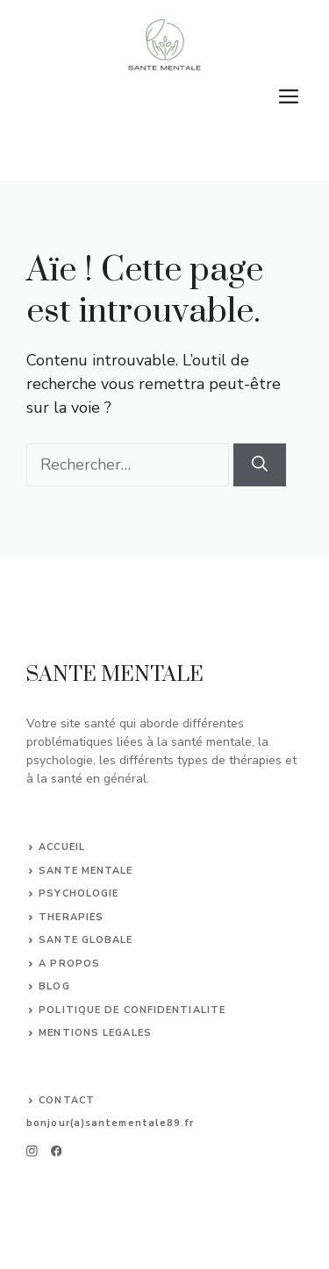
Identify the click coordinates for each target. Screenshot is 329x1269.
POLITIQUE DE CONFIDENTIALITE (132, 1010)
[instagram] (32, 1151)
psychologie (78, 893)
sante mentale (85, 870)
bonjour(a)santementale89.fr (110, 1123)
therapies (71, 917)
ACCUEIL (62, 847)
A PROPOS (69, 963)
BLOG (54, 986)
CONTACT (67, 1100)
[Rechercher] (259, 464)
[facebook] (52, 1151)
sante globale (85, 939)
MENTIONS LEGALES (95, 1032)
